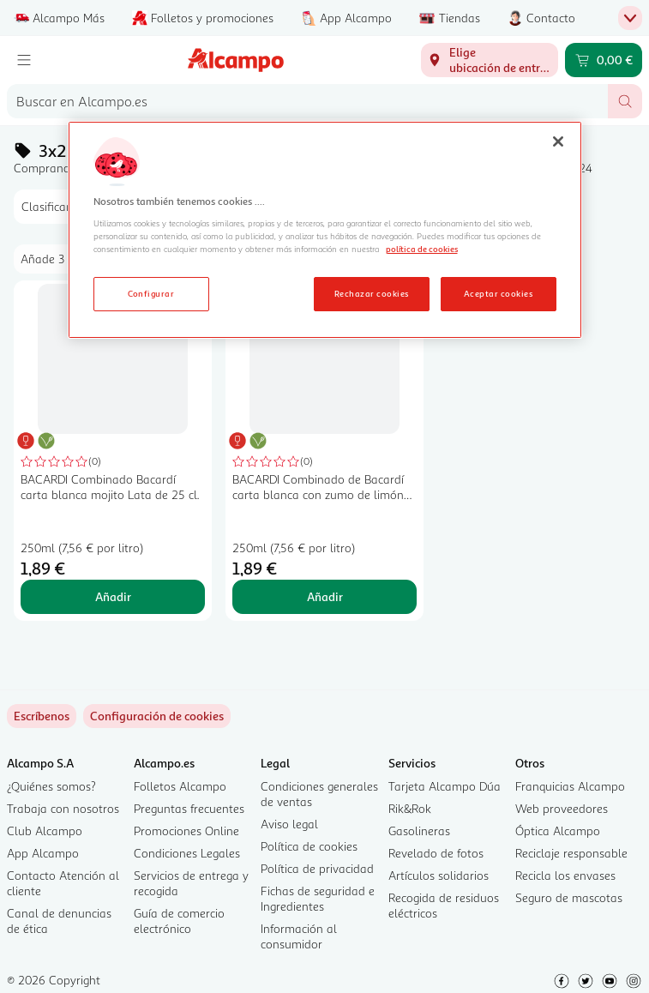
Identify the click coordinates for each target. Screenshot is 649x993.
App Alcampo (43, 853)
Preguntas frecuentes (189, 808)
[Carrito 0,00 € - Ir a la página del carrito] (603, 60)
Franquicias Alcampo (570, 786)
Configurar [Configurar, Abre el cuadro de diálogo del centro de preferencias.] (151, 293)
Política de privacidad (317, 868)
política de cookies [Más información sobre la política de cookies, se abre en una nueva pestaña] (422, 249)
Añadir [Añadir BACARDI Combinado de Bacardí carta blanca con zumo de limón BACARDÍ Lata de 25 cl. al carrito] (325, 596)
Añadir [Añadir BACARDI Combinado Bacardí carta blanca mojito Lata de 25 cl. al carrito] (113, 596)
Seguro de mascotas (568, 897)
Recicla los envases (565, 875)
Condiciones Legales (187, 853)
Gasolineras (419, 830)
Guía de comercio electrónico (179, 921)
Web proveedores (561, 808)
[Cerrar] (558, 141)
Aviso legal (289, 823)
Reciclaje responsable (571, 853)
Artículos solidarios (438, 875)
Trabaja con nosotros (63, 808)
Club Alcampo (44, 830)
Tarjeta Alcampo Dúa (444, 786)
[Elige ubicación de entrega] (489, 60)
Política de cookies (309, 846)
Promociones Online (186, 830)
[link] (157, 716)
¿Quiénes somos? (51, 786)
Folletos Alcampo (180, 786)
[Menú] (24, 60)
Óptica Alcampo (557, 830)
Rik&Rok (409, 808)
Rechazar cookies (371, 293)
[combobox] (307, 101)
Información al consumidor (299, 936)
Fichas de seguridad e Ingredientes (318, 898)
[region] (325, 230)
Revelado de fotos (436, 853)
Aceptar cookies (498, 293)
